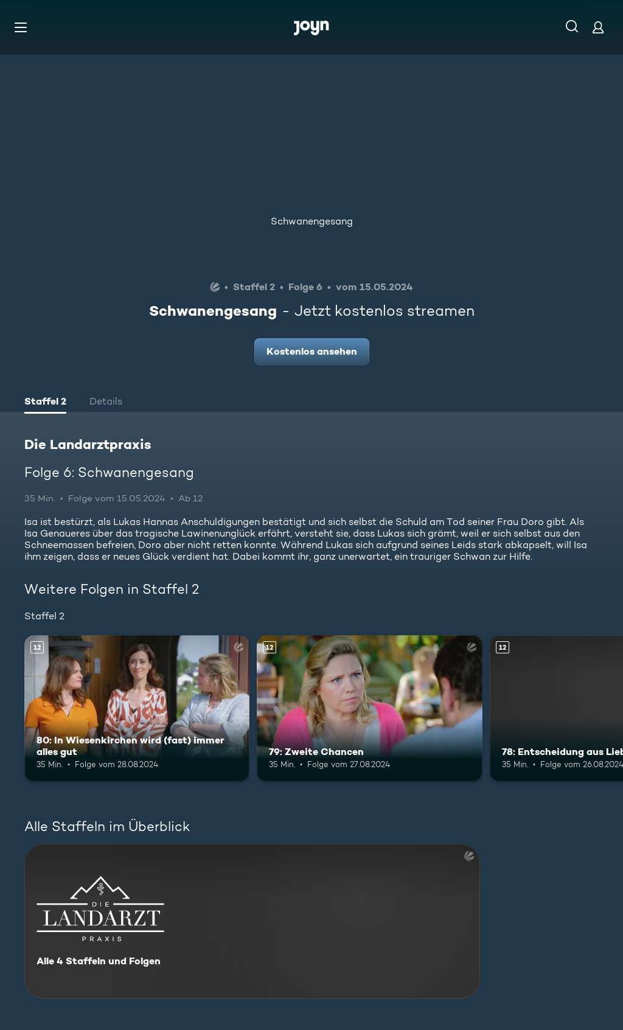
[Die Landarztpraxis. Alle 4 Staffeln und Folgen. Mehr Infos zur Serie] (252, 921)
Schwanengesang (312, 221)
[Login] (598, 27)
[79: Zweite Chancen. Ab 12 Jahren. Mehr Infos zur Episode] (369, 708)
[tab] (45, 403)
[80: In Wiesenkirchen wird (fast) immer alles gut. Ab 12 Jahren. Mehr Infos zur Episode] (136, 708)
